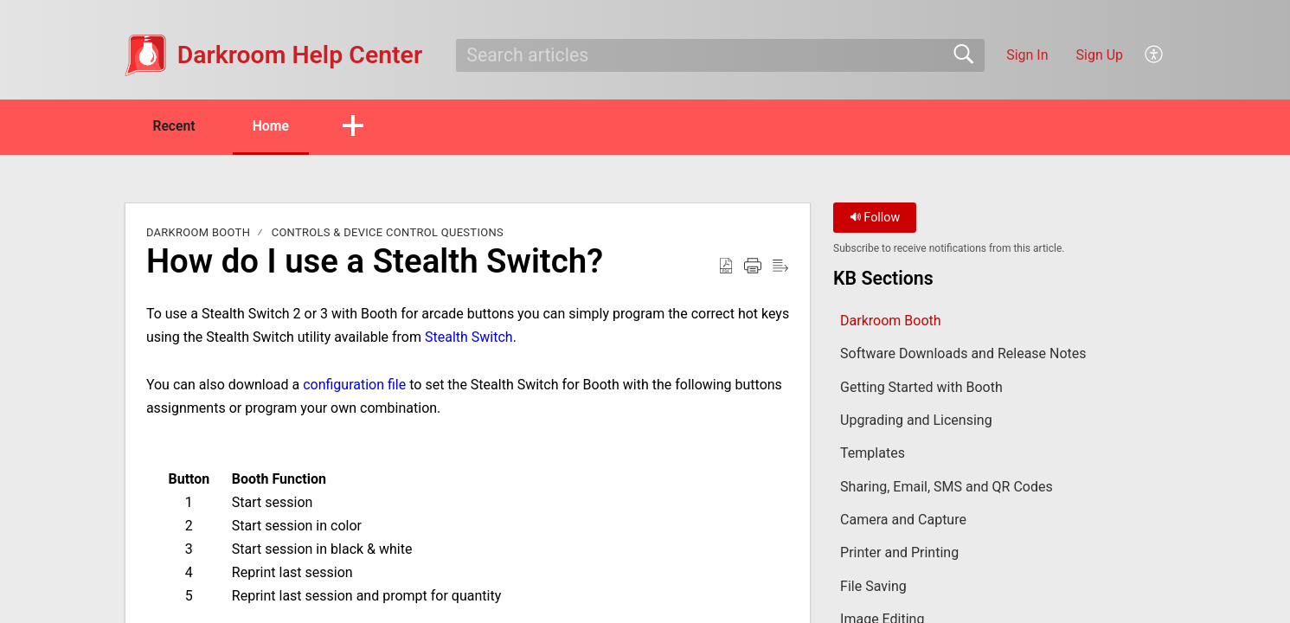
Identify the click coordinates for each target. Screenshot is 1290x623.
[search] (720, 55)
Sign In (1027, 55)
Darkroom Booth (198, 233)
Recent (176, 126)
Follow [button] (875, 218)
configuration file (354, 384)
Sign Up (1100, 55)
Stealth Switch (469, 338)
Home (277, 126)
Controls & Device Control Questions (388, 233)
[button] (1154, 55)
